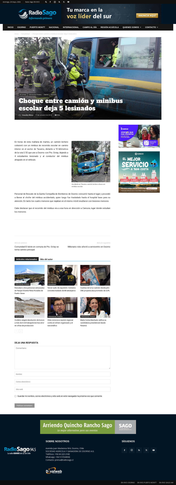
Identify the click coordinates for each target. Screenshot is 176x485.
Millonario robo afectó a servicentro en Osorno (89, 247)
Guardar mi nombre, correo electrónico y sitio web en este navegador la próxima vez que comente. (59, 396)
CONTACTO (151, 27)
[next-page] (20, 331)
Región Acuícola (110, 27)
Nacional (54, 27)
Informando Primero (35, 95)
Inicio (17, 34)
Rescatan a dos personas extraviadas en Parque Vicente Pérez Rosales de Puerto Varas (29, 290)
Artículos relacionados (26, 259)
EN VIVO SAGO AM (166, 482)
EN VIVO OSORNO (128, 482)
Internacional (71, 27)
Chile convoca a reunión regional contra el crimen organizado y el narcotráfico (60, 323)
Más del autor (46, 259)
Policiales (53, 95)
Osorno (21, 27)
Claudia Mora (27, 115)
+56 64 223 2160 (62, 454)
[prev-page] (16, 331)
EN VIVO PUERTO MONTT (147, 482)
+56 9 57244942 (63, 457)
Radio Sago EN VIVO (32, 2)
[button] (46, 2)
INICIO (10, 27)
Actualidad (25, 34)
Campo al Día (90, 27)
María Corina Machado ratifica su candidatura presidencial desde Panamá (93, 323)
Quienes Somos (132, 27)
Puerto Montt (37, 27)
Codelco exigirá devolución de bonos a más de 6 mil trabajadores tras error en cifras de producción (29, 323)
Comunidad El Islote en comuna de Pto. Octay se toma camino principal (37, 248)
